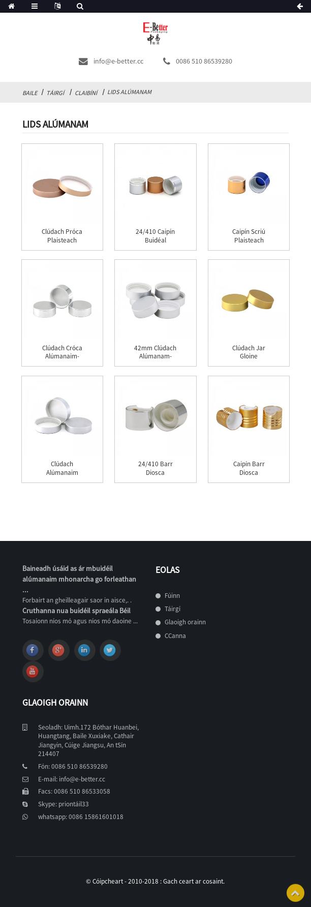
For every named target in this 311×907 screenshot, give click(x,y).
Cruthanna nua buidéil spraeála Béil (76, 610)
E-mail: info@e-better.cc (71, 779)
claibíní (86, 93)
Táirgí (55, 93)
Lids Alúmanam (129, 92)
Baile (29, 93)
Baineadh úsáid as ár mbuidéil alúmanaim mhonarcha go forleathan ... (79, 579)
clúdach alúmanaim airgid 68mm (62, 472)
